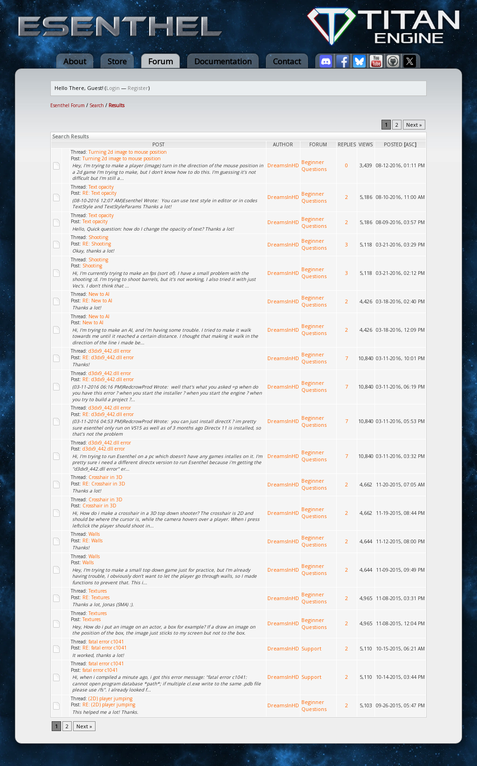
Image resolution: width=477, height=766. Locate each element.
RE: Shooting (96, 243)
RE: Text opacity (99, 193)
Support (311, 648)
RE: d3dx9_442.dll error (108, 357)
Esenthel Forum (67, 105)
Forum (160, 61)
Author (283, 144)
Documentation (223, 61)
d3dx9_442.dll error (110, 351)
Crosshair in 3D (106, 477)
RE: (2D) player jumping (108, 704)
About (74, 61)
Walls (94, 534)
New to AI (99, 294)
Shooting (98, 237)
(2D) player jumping (110, 698)
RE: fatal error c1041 (104, 647)
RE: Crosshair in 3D (103, 483)
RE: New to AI (97, 300)
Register (138, 87)
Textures (98, 591)
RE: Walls (92, 540)
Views (366, 144)
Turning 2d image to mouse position (128, 152)
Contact (287, 61)
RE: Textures (95, 597)
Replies (347, 144)
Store (117, 61)
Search (96, 105)
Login (113, 87)
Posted (393, 144)
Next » (414, 124)
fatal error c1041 (106, 641)
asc (410, 144)
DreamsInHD (283, 165)
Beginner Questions (314, 165)
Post (158, 144)
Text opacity (101, 187)
